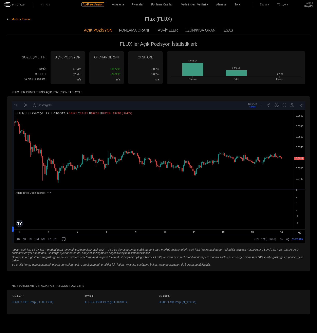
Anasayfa (118, 4)
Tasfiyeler (167, 30)
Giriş (308, 2)
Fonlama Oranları (162, 4)
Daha (263, 4)
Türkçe (281, 4)
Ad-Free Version (93, 4)
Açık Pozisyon (98, 30)
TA (236, 4)
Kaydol (308, 6)
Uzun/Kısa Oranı (201, 30)
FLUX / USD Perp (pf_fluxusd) (177, 302)
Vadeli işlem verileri (193, 4)
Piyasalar (138, 4)
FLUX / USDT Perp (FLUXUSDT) (32, 302)
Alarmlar (221, 4)
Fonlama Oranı (134, 30)
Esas (228, 30)
